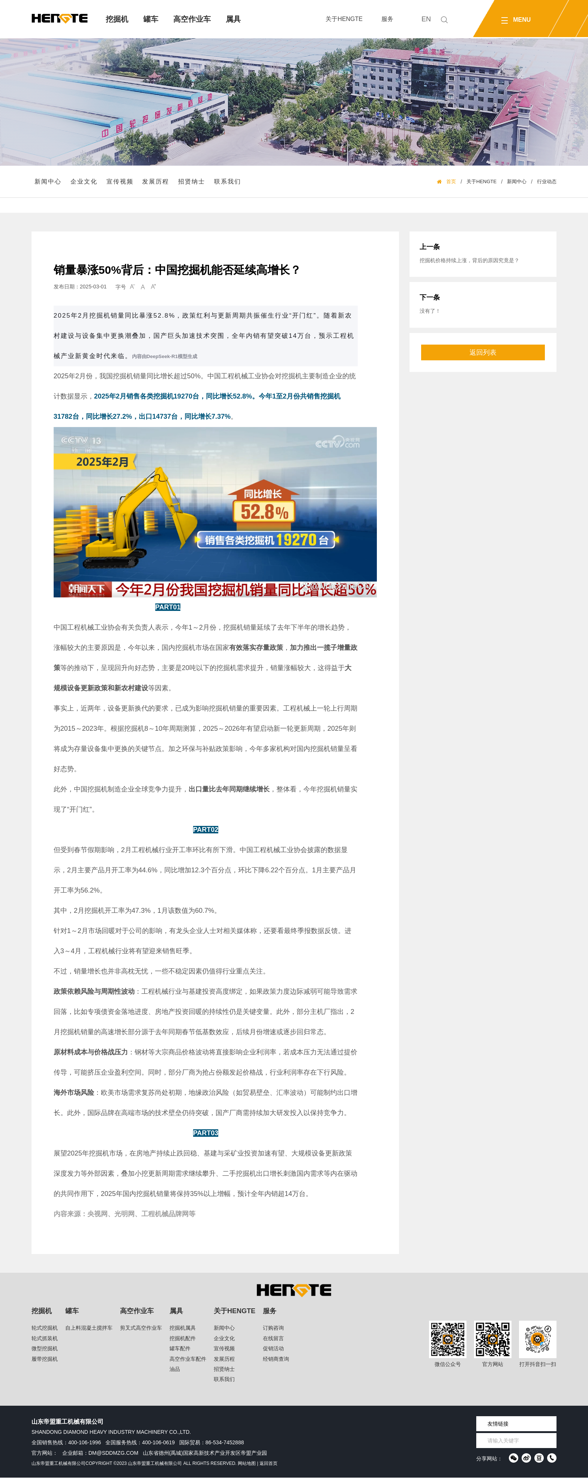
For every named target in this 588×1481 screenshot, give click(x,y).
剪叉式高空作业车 (141, 1331)
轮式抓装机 (45, 1342)
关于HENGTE (344, 19)
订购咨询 (273, 1331)
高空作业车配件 (188, 1362)
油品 (175, 1372)
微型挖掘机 (45, 1352)
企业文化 (84, 183)
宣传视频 (120, 183)
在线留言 (273, 1342)
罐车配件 (180, 1352)
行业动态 (546, 183)
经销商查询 (276, 1362)
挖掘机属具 (183, 1331)
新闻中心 (48, 183)
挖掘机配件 (183, 1342)
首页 (451, 183)
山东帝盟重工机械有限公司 (59, 1466)
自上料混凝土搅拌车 (88, 1331)
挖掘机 (117, 19)
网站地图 (247, 1466)
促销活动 (273, 1352)
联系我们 (228, 183)
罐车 (150, 19)
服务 (387, 19)
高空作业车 (192, 19)
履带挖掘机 (45, 1362)
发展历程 (156, 183)
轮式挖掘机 (45, 1331)
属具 (233, 19)
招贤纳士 (192, 183)
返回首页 (269, 1466)
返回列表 (483, 362)
